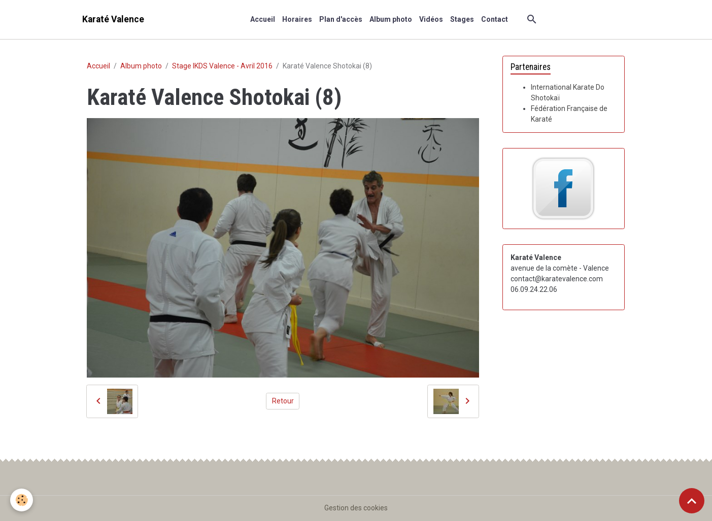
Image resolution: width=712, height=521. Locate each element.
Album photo (390, 19)
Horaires (297, 19)
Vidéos (431, 19)
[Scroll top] (691, 500)
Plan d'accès (340, 19)
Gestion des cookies (356, 508)
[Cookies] (21, 500)
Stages (462, 19)
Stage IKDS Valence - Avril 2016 (222, 66)
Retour (283, 401)
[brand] (113, 19)
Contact (494, 19)
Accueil (262, 19)
